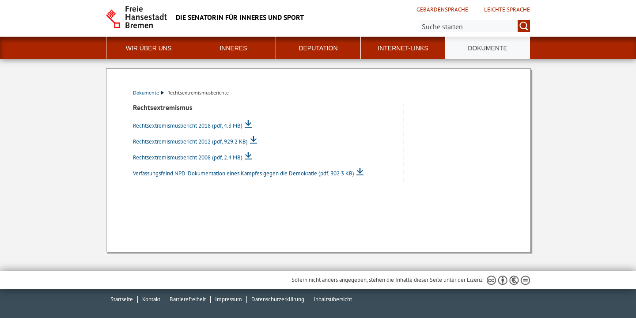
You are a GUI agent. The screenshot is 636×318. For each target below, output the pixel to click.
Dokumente (148, 92)
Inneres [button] (233, 48)
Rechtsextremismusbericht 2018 (187, 125)
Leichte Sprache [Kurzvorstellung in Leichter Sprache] (507, 9)
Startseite (121, 299)
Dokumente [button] (487, 48)
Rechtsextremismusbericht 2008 (187, 157)
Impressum (228, 299)
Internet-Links (403, 48)
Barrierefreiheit (188, 299)
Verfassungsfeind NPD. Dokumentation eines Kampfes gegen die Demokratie (243, 173)
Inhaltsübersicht (333, 299)
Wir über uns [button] (148, 48)
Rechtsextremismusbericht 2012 (190, 141)
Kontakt (151, 299)
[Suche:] (475, 26)
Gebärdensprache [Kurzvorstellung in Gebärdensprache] (442, 9)
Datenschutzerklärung (277, 299)
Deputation (318, 48)
